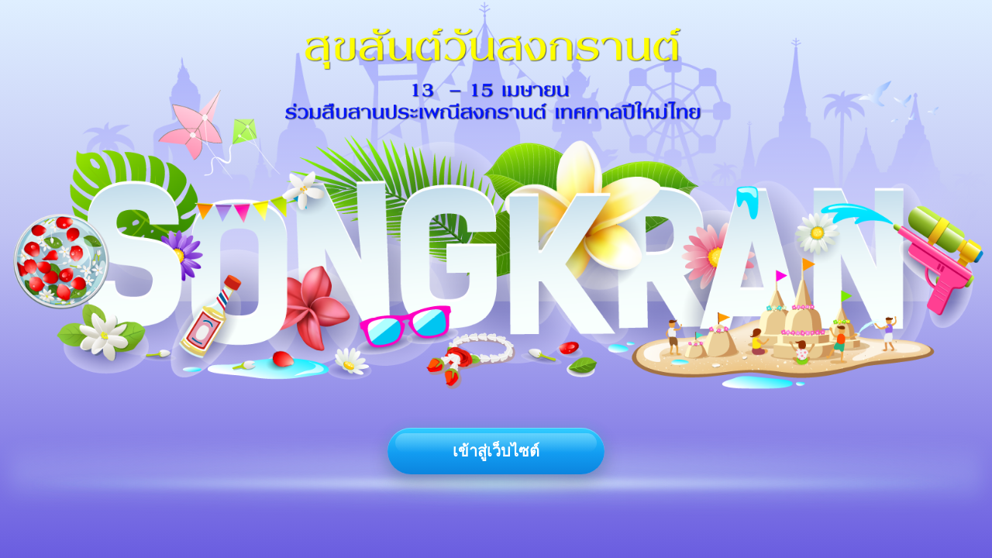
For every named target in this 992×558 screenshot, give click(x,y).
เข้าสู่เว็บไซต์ (496, 451)
